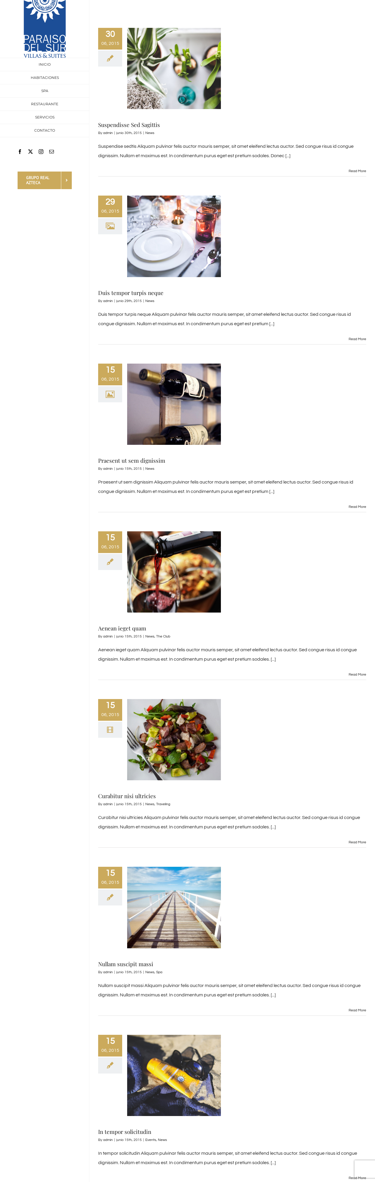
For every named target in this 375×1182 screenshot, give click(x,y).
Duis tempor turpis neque (130, 292)
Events (150, 1140)
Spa (159, 972)
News (149, 133)
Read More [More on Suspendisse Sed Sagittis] (357, 171)
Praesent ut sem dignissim (131, 460)
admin (108, 133)
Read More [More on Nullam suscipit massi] (357, 1010)
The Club (163, 636)
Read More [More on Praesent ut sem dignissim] (357, 507)
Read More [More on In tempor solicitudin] (357, 1178)
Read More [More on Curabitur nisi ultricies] (357, 842)
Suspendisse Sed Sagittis (129, 124)
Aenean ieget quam (122, 628)
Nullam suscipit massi (125, 964)
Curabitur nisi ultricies (127, 796)
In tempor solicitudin (124, 1131)
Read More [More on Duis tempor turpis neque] (357, 339)
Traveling (163, 804)
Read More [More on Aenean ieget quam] (357, 674)
